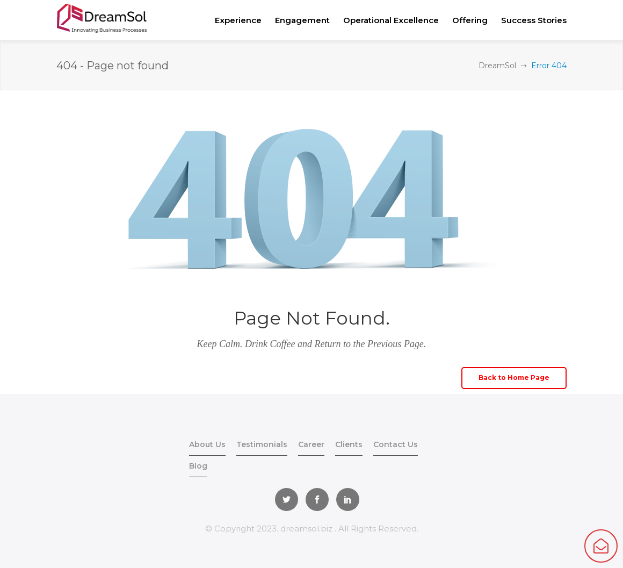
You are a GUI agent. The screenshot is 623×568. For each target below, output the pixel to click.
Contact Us (395, 444)
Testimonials (261, 444)
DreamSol (497, 65)
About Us (207, 444)
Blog (198, 466)
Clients (349, 444)
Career (311, 444)
